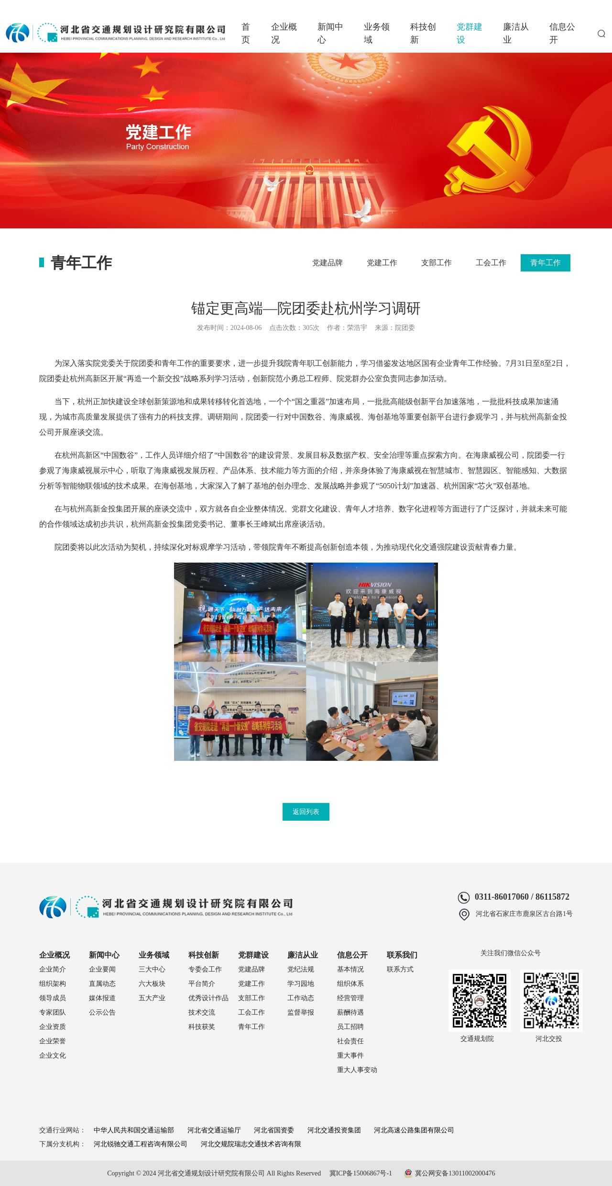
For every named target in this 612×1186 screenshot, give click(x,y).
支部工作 (436, 263)
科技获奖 (201, 1026)
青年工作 (545, 263)
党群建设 (469, 33)
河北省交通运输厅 (214, 1130)
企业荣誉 (52, 1041)
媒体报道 (102, 998)
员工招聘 (350, 1026)
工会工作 (491, 263)
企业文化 (52, 1055)
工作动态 (300, 998)
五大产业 (152, 998)
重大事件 (350, 1055)
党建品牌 (327, 263)
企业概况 (284, 33)
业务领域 (377, 33)
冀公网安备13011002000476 (455, 1173)
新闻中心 (330, 33)
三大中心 (152, 969)
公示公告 (102, 1012)
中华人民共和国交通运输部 (134, 1130)
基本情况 (350, 969)
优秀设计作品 (208, 998)
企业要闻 (102, 969)
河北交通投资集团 (334, 1130)
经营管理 (350, 998)
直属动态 (102, 983)
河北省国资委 (274, 1130)
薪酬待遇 (350, 1012)
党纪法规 (300, 969)
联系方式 (400, 969)
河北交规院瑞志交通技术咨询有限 (251, 1144)
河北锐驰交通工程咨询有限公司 (140, 1144)
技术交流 (201, 1012)
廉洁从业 (516, 33)
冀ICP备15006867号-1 (360, 1173)
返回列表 (306, 811)
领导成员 (52, 998)
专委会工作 (205, 969)
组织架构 (52, 983)
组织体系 (350, 983)
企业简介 (52, 969)
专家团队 (52, 1012)
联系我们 (402, 955)
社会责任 (350, 1041)
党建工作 (382, 263)
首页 (245, 33)
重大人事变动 (357, 1069)
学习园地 (300, 983)
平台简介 (201, 983)
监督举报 (300, 1012)
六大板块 (152, 983)
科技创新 (423, 33)
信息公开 (562, 33)
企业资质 (52, 1026)
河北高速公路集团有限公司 (414, 1130)
